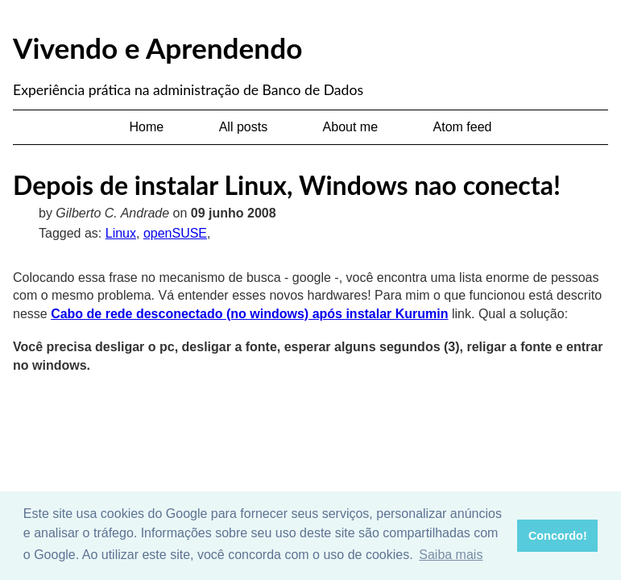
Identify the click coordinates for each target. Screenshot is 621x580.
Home (147, 127)
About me (350, 127)
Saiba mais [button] (450, 554)
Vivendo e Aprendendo (157, 47)
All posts (243, 127)
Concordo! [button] (557, 535)
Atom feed (462, 127)
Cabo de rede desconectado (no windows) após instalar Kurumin (249, 314)
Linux (121, 233)
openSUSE (175, 233)
